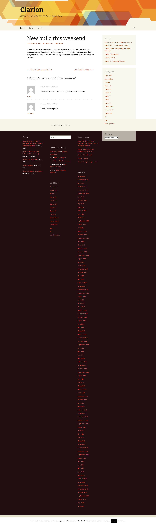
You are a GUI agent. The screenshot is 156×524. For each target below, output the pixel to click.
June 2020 (81, 228)
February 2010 (82, 479)
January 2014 (82, 365)
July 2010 (81, 461)
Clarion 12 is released (112, 54)
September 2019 (83, 238)
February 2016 (82, 310)
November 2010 (83, 451)
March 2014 (81, 358)
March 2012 (81, 406)
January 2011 (82, 444)
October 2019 (82, 235)
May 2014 (81, 351)
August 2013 (82, 376)
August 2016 (82, 296)
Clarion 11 (108, 89)
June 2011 (81, 431)
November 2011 (83, 420)
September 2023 (83, 193)
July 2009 (81, 503)
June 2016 (81, 303)
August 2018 (82, 259)
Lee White (30, 113)
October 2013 (82, 369)
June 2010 (81, 465)
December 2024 (83, 190)
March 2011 (81, 441)
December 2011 (83, 417)
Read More (122, 521)
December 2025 (83, 180)
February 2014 (82, 362)
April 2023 (81, 197)
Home (22, 28)
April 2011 (81, 437)
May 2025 (81, 183)
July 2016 (81, 300)
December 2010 (83, 448)
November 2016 (83, 290)
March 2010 (81, 475)
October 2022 (82, 200)
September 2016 (83, 293)
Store (31, 28)
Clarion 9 (107, 103)
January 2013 (82, 393)
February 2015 (82, 334)
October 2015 (82, 317)
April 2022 (81, 207)
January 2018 (82, 266)
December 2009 (83, 486)
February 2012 (82, 410)
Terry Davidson (55, 152)
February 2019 (82, 248)
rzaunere (60, 43)
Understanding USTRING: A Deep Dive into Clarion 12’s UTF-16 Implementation (32, 143)
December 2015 (83, 314)
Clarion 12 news (110, 58)
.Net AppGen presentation (39, 69)
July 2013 (81, 379)
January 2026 (82, 176)
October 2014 (82, 341)
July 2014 (81, 348)
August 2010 (82, 458)
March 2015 (81, 331)
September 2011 (83, 424)
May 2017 (81, 276)
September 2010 (83, 455)
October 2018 (82, 252)
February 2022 (82, 211)
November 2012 (83, 396)
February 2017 (82, 283)
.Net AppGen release (84, 69)
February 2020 (82, 231)
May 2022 (81, 204)
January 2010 (82, 482)
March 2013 (81, 386)
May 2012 (81, 403)
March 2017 (81, 279)
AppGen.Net (109, 79)
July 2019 (81, 241)
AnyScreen (108, 76)
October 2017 (82, 272)
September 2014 (83, 345)
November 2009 (83, 489)
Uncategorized (110, 124)
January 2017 (82, 286)
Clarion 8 (107, 100)
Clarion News (49, 43)
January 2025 (82, 186)
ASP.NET (107, 82)
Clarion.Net (108, 113)
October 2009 (82, 492)
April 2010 (81, 472)
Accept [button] (114, 521)
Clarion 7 (107, 96)
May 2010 (81, 468)
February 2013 (82, 389)
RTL (106, 120)
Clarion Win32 (109, 110)
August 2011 (82, 427)
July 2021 (81, 214)
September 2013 (83, 372)
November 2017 (83, 269)
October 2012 (82, 400)
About (40, 28)
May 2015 (81, 327)
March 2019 (81, 245)
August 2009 (82, 499)
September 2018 (83, 255)
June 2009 (81, 506)
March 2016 (81, 307)
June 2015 (81, 324)
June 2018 (81, 262)
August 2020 (82, 224)
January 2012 (82, 413)
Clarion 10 (108, 86)
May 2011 (81, 434)
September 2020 (83, 221)
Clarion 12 (108, 93)
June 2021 (81, 217)
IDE (106, 117)
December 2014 (83, 338)
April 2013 (81, 382)
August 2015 (82, 321)
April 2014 (81, 355)
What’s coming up (60, 157)
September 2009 (83, 496)
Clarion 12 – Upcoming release (115, 61)
